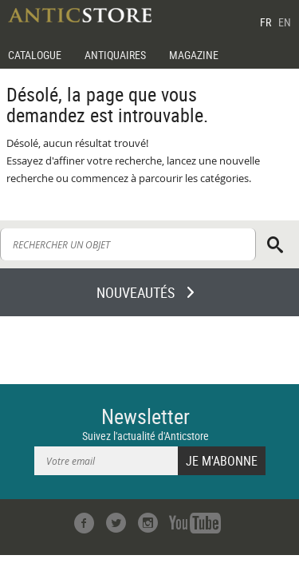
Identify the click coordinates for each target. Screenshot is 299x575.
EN (284, 22)
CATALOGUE (34, 54)
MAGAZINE (193, 54)
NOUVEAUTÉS (135, 292)
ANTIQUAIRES (115, 54)
